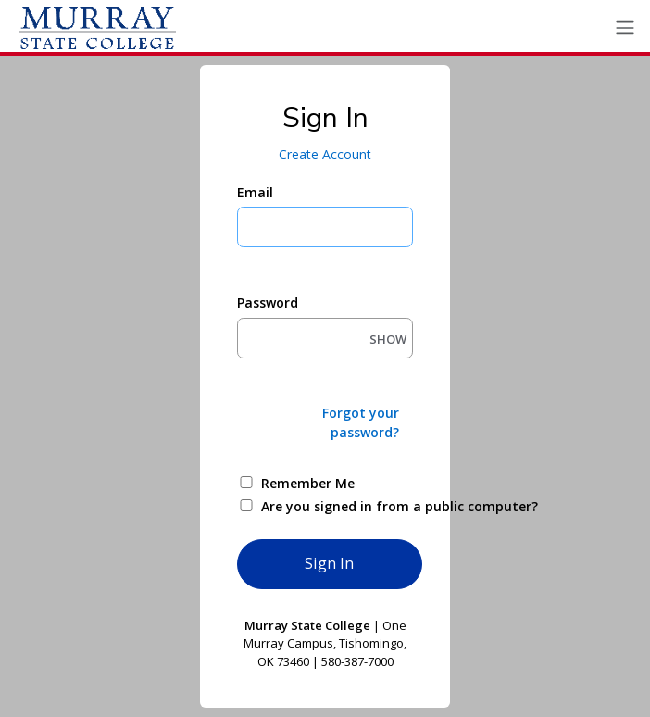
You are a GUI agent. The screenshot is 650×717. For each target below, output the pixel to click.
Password (267, 302)
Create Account (325, 154)
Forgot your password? (360, 422)
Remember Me (308, 483)
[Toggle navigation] (625, 28)
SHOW (387, 339)
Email (255, 192)
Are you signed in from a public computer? (346, 506)
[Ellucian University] (97, 28)
